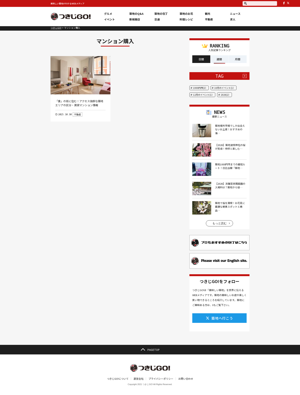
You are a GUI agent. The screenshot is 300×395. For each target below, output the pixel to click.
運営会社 (138, 378)
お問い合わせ (185, 378)
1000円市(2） (200, 87)
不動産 (77, 114)
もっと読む (219, 223)
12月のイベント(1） (203, 94)
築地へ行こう (219, 318)
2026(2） (226, 94)
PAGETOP (150, 350)
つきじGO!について (118, 378)
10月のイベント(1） (224, 87)
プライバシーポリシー (160, 378)
